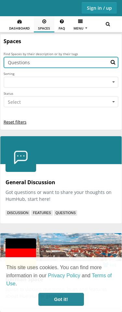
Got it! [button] (61, 299)
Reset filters (15, 122)
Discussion (17, 213)
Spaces (44, 24)
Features (42, 213)
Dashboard (19, 24)
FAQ (62, 24)
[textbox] (59, 102)
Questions (66, 213)
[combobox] (61, 82)
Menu (79, 24)
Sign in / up (99, 8)
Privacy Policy (64, 275)
